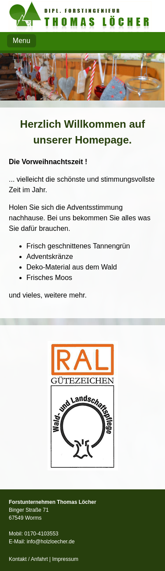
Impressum (65, 559)
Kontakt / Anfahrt (28, 559)
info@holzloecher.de (51, 542)
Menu (21, 40)
